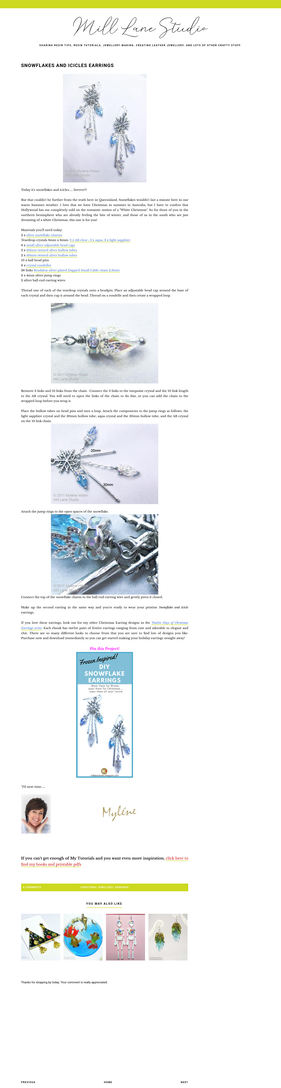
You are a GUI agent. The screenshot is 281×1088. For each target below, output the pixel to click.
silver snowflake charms (44, 235)
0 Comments (32, 887)
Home (108, 1082)
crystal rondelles (38, 265)
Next (184, 1082)
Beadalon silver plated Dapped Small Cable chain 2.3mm (77, 270)
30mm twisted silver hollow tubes (51, 255)
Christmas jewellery (97, 887)
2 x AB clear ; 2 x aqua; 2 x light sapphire (100, 240)
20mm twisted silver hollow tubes (51, 250)
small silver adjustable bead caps (50, 245)
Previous (28, 1082)
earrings (122, 887)
